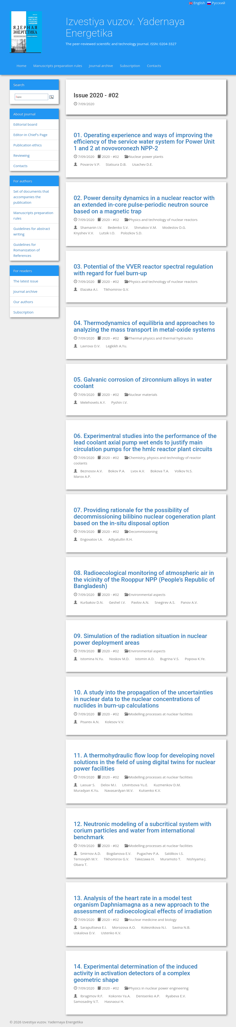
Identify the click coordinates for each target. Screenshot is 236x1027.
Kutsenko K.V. (150, 790)
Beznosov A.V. (91, 471)
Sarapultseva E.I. (93, 927)
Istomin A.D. (145, 658)
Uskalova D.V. (85, 933)
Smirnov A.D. (90, 853)
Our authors (23, 301)
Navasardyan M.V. (118, 790)
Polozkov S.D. (131, 233)
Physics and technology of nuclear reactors (161, 219)
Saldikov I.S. (174, 853)
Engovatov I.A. (91, 539)
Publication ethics (27, 145)
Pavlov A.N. (140, 602)
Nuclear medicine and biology (150, 919)
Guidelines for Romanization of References (26, 250)
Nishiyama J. (196, 859)
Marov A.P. (82, 476)
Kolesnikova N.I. (154, 927)
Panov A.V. (189, 602)
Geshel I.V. (117, 602)
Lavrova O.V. (90, 346)
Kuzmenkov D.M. (167, 785)
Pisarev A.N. (89, 721)
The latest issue (25, 281)
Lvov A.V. (138, 471)
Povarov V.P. (90, 164)
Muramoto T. (170, 859)
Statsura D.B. (116, 164)
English (197, 2)
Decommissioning (140, 531)
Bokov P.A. (116, 471)
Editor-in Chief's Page (30, 134)
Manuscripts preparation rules (57, 65)
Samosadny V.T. (86, 1001)
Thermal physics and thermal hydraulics (158, 338)
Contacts (154, 65)
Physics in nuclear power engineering (156, 988)
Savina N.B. (181, 927)
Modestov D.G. (174, 227)
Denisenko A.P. (148, 996)
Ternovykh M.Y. (86, 859)
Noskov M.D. (119, 658)
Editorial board (25, 124)
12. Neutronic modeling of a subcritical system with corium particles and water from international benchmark (142, 831)
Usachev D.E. (142, 164)
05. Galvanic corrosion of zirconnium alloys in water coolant (143, 383)
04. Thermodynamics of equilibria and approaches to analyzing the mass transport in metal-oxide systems (144, 326)
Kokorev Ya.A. (119, 996)
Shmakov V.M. (145, 227)
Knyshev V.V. (84, 233)
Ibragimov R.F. (91, 996)
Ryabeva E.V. (176, 996)
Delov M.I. (109, 785)
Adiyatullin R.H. (120, 539)
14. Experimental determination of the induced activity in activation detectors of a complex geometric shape (136, 973)
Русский (216, 2)
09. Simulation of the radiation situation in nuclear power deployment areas (140, 639)
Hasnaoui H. (114, 1001)
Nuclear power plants (143, 156)
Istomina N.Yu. (92, 658)
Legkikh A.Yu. (116, 346)
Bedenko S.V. (118, 227)
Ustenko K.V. (111, 933)
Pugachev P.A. (148, 853)
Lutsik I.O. (107, 233)
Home (21, 65)
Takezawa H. (145, 859)
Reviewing (21, 155)
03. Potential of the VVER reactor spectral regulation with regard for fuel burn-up (143, 270)
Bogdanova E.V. (118, 853)
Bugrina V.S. (169, 658)
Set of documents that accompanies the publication (31, 197)
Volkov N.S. (183, 471)
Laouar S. (87, 785)
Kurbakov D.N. (91, 602)
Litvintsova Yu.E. (135, 785)
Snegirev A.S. (165, 602)
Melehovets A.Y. (93, 402)
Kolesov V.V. (114, 721)
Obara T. (81, 864)
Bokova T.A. (159, 471)
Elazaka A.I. (89, 289)
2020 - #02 (108, 156)
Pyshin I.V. (119, 402)
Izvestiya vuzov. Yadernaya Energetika (125, 27)
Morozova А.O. (124, 927)
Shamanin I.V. (91, 227)
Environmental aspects (144, 594)
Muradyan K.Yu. (86, 790)
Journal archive (101, 65)
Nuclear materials (140, 394)
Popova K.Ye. (195, 658)
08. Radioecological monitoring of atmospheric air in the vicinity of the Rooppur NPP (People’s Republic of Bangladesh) (144, 579)
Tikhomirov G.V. (116, 289)
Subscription (130, 65)
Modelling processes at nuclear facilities (158, 714)
